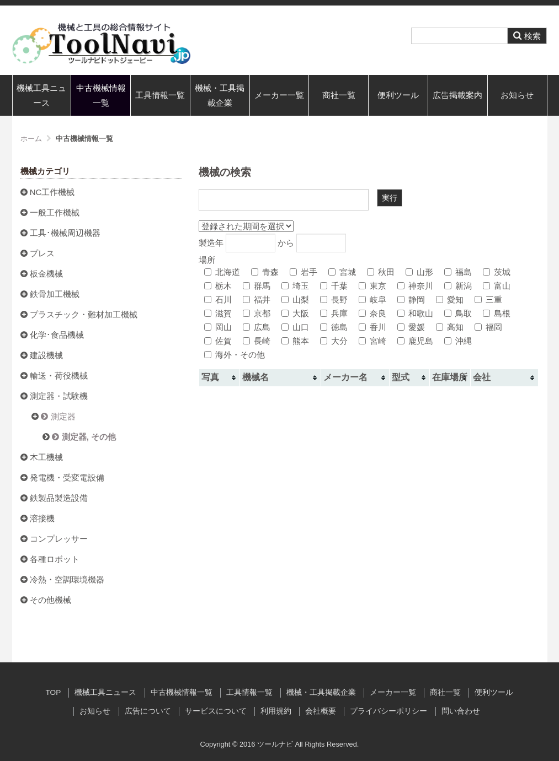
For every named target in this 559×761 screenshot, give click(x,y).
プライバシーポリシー (388, 711)
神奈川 (415, 285)
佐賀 (218, 341)
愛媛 (411, 327)
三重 (488, 299)
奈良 (372, 313)
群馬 (256, 285)
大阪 (295, 313)
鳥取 (458, 313)
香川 (372, 327)
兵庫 (334, 313)
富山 (496, 285)
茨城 (496, 272)
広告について (148, 711)
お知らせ (517, 95)
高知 (450, 327)
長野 (334, 299)
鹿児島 (415, 341)
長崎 (256, 341)
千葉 (334, 285)
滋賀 (218, 313)
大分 (334, 341)
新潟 (458, 285)
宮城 (342, 272)
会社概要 (320, 711)
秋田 (381, 272)
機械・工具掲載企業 (219, 95)
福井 (256, 299)
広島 (256, 327)
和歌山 (415, 313)
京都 (256, 313)
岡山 (218, 327)
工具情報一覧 (160, 95)
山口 (295, 327)
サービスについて (216, 711)
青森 (265, 272)
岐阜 (372, 299)
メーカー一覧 (279, 95)
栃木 (218, 285)
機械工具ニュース (41, 95)
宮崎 (372, 341)
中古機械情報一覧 (101, 95)
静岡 (411, 299)
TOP (53, 692)
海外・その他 (234, 354)
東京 (372, 285)
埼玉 (295, 285)
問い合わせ (460, 711)
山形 (419, 272)
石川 (218, 299)
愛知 (450, 299)
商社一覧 (338, 95)
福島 (458, 272)
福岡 (488, 327)
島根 (496, 313)
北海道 (222, 272)
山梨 (295, 299)
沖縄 (458, 341)
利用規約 (275, 711)
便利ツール (398, 95)
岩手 (303, 272)
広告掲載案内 (457, 95)
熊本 (295, 341)
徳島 (334, 327)
